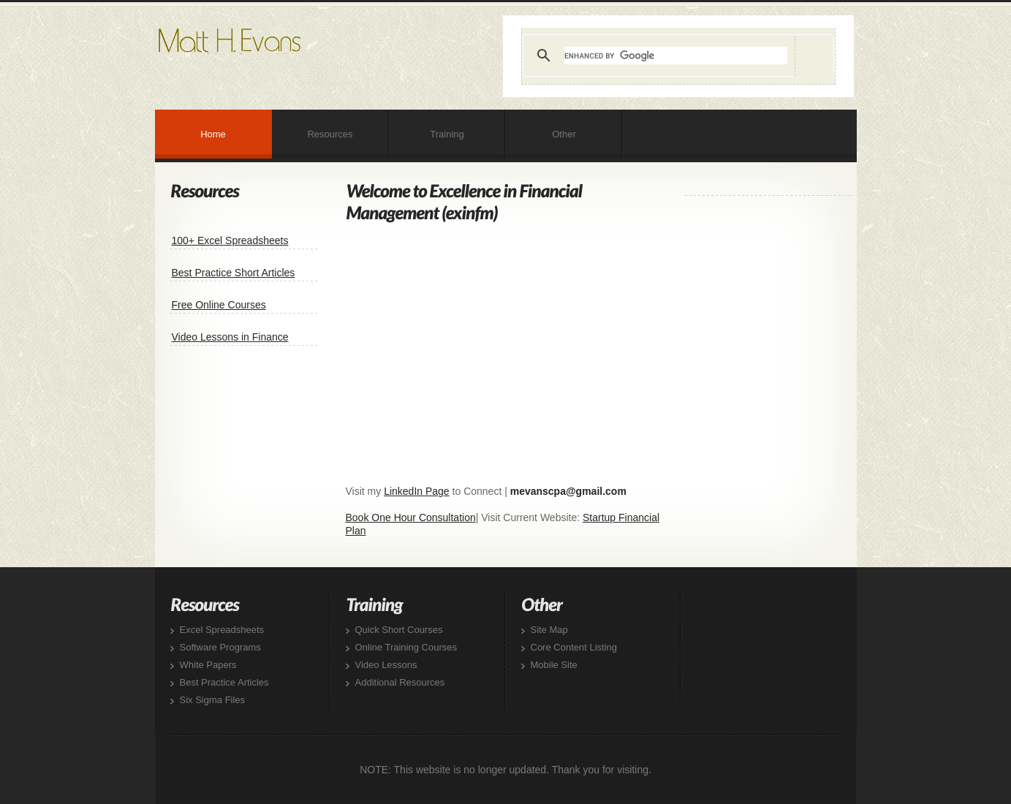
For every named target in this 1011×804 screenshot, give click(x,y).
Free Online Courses (219, 305)
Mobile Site (554, 664)
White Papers (208, 664)
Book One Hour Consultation (411, 517)
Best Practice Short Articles (233, 272)
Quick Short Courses (399, 629)
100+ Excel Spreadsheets (230, 240)
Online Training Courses (406, 647)
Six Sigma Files (213, 699)
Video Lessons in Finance (230, 337)
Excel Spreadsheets (222, 629)
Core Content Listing (574, 647)
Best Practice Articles (224, 682)
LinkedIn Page (417, 491)
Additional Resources (400, 682)
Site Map (549, 629)
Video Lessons (386, 664)
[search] (675, 55)
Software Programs (220, 647)
